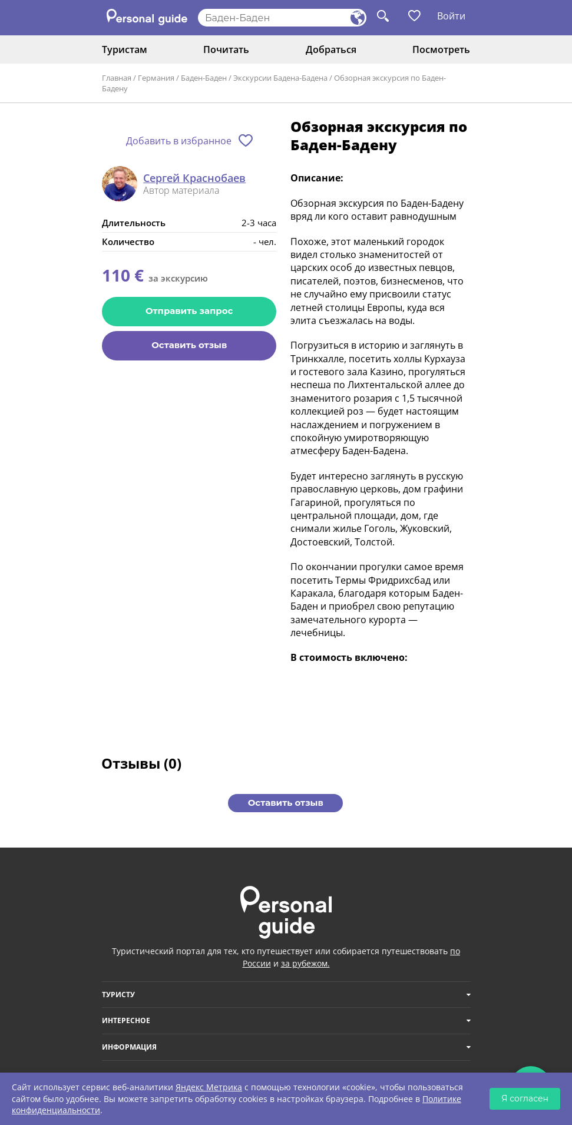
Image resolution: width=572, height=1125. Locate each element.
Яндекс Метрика (209, 1087)
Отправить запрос (189, 310)
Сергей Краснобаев (194, 178)
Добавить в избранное (179, 140)
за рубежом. (305, 963)
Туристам (124, 49)
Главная (116, 77)
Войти (451, 15)
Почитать (226, 49)
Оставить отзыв (189, 344)
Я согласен (524, 1098)
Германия (156, 77)
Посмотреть (441, 49)
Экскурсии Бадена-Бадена (280, 77)
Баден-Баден (204, 77)
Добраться (331, 49)
